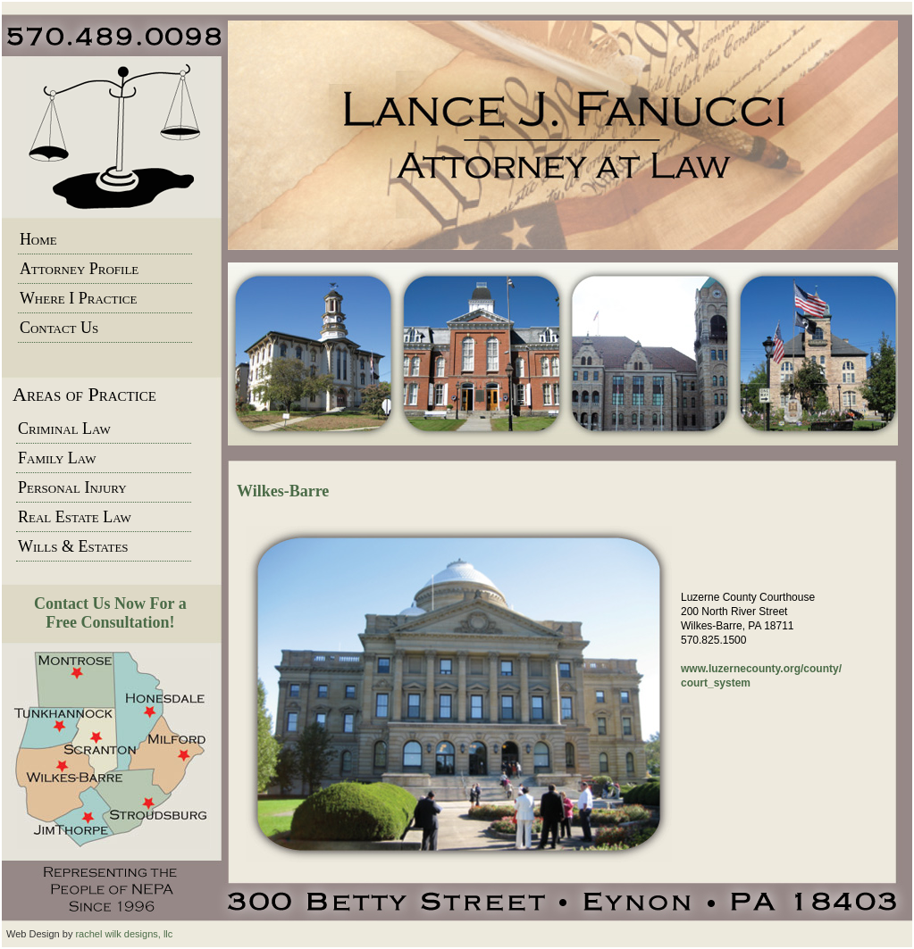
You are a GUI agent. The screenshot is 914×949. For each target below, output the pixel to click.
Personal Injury (72, 487)
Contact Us (59, 328)
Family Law (57, 458)
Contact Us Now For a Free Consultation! (110, 613)
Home (38, 239)
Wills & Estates (73, 546)
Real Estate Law (74, 517)
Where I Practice (79, 298)
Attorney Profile (79, 269)
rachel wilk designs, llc (123, 933)
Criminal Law (64, 428)
